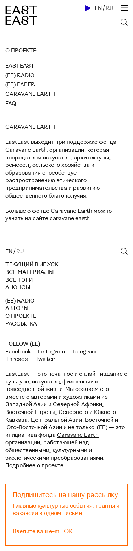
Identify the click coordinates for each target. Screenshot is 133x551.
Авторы (16, 308)
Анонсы (17, 287)
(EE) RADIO (19, 301)
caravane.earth (70, 218)
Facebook (18, 351)
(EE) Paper (20, 84)
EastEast (19, 66)
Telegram (84, 351)
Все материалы (29, 272)
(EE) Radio (19, 75)
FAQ (10, 103)
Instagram (51, 351)
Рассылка (21, 324)
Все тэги (19, 280)
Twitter (45, 359)
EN (98, 8)
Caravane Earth (78, 435)
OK (68, 531)
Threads (16, 359)
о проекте (50, 465)
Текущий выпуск (32, 264)
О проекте (20, 316)
